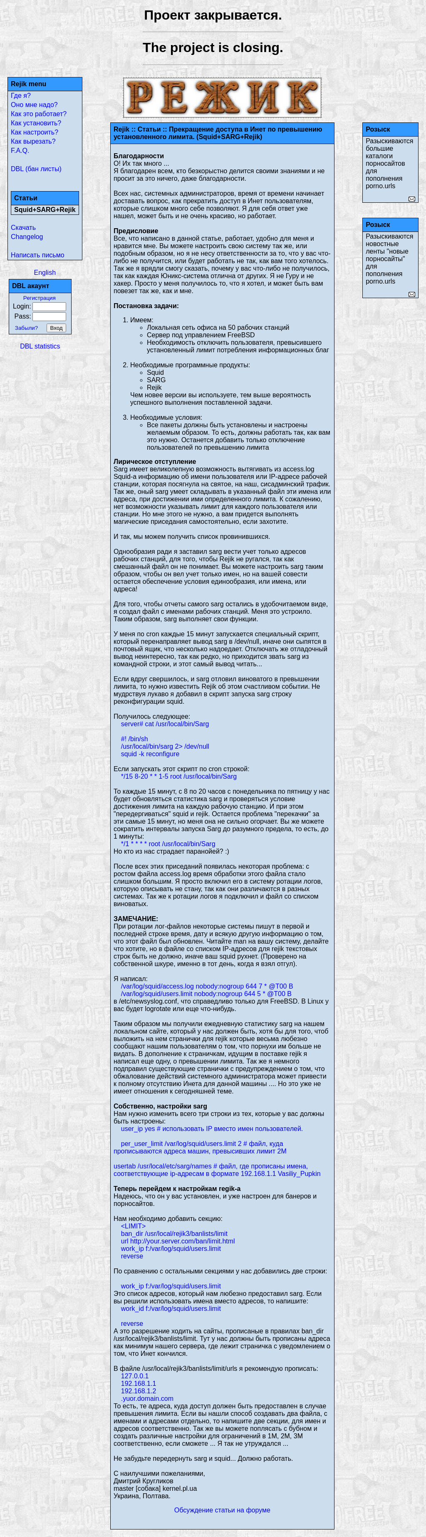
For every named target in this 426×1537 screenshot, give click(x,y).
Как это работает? (39, 113)
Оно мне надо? (34, 104)
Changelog (27, 236)
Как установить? (36, 123)
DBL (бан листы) (36, 168)
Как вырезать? (33, 141)
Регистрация (39, 298)
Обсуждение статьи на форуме (222, 1510)
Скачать (23, 227)
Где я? (21, 95)
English (45, 272)
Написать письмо (37, 255)
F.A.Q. (20, 150)
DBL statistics (40, 346)
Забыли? (26, 328)
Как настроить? (34, 132)
